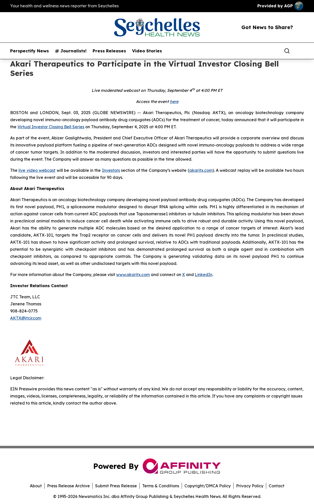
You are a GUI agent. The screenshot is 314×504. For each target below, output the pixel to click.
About (36, 485)
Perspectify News (29, 50)
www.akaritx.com (133, 274)
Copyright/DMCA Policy (207, 485)
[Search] (287, 51)
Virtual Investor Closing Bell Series (50, 126)
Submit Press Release (116, 485)
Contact (276, 485)
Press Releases (109, 50)
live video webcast (36, 170)
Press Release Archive (68, 485)
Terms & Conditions (160, 485)
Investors (111, 170)
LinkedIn (203, 274)
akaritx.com (201, 170)
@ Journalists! (71, 50)
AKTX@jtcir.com (25, 318)
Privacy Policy (249, 485)
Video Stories (147, 50)
